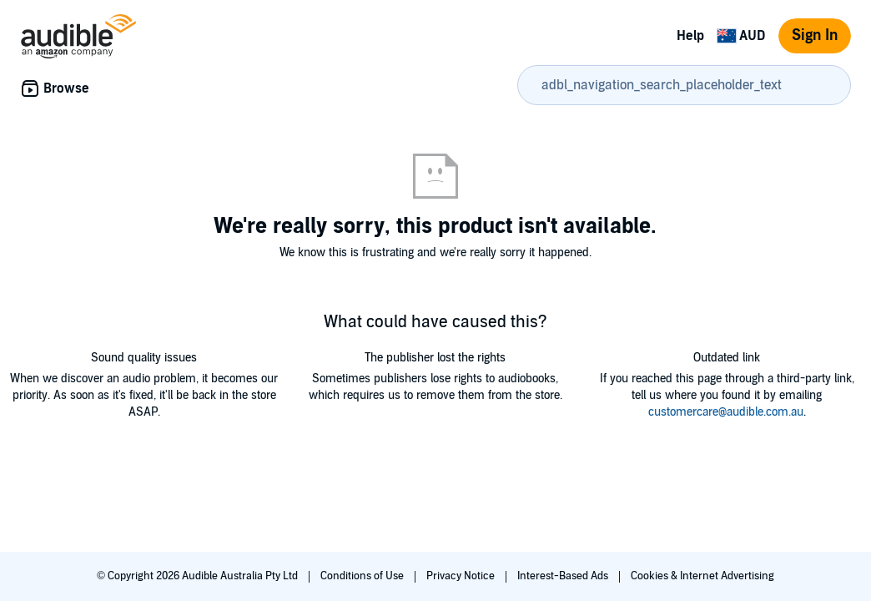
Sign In (815, 35)
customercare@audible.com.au (725, 412)
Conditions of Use (363, 576)
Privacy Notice (461, 576)
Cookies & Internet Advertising (702, 576)
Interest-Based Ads (564, 576)
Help (690, 36)
